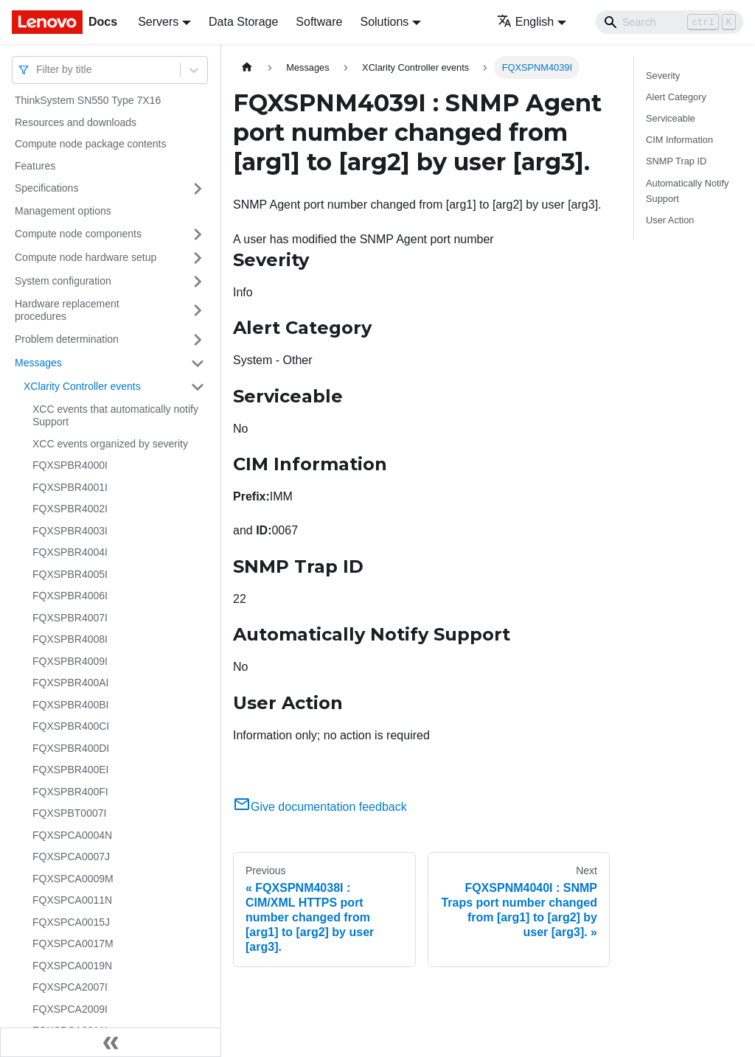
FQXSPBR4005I (70, 574)
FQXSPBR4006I (70, 595)
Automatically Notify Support (687, 191)
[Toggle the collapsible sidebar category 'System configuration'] (197, 281)
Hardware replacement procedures (67, 310)
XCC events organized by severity (110, 444)
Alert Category (676, 96)
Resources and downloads (75, 122)
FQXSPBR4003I (70, 531)
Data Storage (243, 21)
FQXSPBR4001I (70, 487)
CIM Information (679, 139)
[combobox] (37, 69)
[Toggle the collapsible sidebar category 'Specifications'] (197, 188)
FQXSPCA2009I (70, 1009)
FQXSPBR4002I (70, 508)
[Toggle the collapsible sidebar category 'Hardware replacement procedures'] (197, 310)
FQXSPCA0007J (71, 856)
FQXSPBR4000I (70, 465)
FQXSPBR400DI (70, 748)
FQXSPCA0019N (72, 965)
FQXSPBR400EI (70, 769)
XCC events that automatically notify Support (115, 415)
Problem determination (67, 339)
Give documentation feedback (320, 806)
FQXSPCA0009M (73, 879)
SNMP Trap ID (676, 161)
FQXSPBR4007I (70, 618)
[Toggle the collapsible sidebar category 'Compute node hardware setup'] (197, 258)
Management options (63, 211)
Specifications (46, 188)
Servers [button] (158, 21)
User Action (670, 220)
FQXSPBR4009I (70, 661)
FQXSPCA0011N (72, 900)
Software (319, 21)
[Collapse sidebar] (110, 1042)
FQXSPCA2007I (70, 987)
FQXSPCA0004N (72, 835)
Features (35, 166)
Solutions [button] (384, 21)
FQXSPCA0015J (71, 922)
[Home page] (247, 67)
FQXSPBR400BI (70, 705)
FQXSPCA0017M (73, 943)
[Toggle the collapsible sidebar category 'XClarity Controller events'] (197, 387)
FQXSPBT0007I (69, 813)
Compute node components (78, 234)
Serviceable (670, 118)
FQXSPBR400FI (70, 792)
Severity (663, 75)
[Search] (669, 22)
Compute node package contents (90, 144)
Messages (38, 363)
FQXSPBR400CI (70, 726)
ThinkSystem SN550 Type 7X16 (88, 100)
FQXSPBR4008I (70, 639)
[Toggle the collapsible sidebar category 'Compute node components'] (197, 234)
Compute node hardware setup (85, 257)
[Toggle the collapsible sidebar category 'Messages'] (197, 363)
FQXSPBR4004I (70, 552)
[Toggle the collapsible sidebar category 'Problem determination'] (197, 340)
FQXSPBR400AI (70, 682)
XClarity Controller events (82, 386)
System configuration (63, 281)
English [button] (525, 21)
